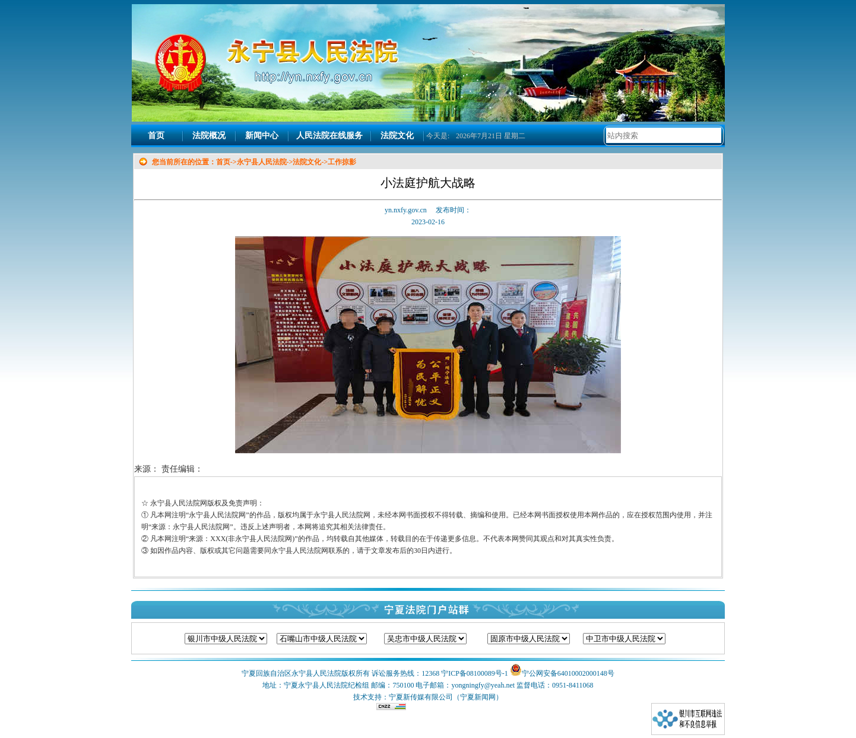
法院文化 (397, 135)
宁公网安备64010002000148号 (568, 673)
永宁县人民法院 (262, 162)
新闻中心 (261, 135)
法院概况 (209, 135)
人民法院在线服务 (329, 135)
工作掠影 (342, 162)
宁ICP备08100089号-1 (474, 673)
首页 (156, 135)
